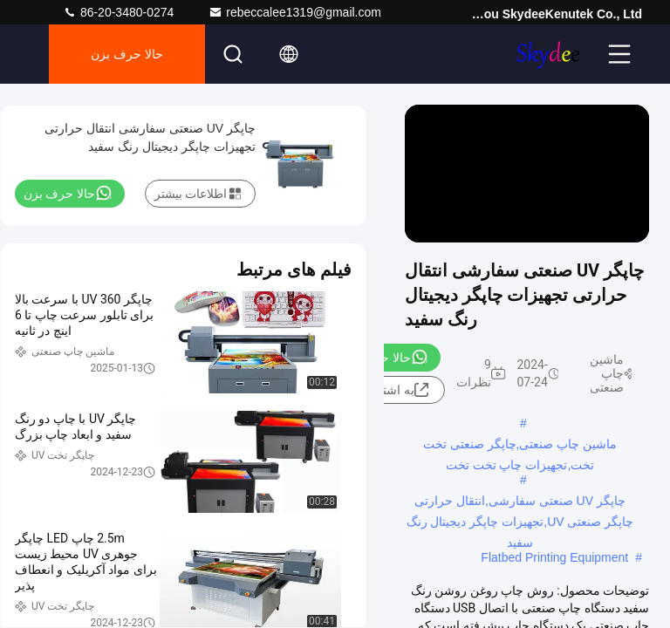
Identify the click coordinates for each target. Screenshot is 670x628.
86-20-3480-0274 (118, 12)
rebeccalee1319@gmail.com (295, 12)
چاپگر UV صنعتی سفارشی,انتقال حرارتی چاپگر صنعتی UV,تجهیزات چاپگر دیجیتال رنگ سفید (520, 502)
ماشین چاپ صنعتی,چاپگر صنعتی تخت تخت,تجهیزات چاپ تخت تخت (520, 445)
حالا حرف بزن (127, 54)
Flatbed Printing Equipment (554, 557)
